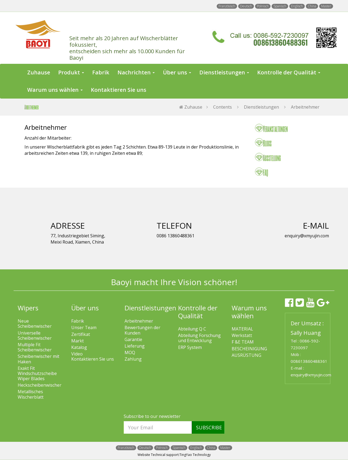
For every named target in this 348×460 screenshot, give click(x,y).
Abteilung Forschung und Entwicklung (199, 338)
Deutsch (246, 6)
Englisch (297, 6)
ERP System (190, 347)
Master (326, 6)
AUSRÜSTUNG (246, 355)
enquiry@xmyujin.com (311, 374)
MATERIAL (242, 329)
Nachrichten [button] (136, 72)
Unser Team (84, 327)
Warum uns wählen (249, 311)
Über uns (85, 307)
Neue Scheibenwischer (35, 324)
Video (77, 354)
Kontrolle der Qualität (197, 311)
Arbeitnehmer (305, 107)
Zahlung (133, 359)
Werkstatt (242, 335)
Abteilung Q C (192, 329)
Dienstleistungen (261, 107)
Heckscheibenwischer (39, 385)
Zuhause (38, 72)
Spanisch (280, 6)
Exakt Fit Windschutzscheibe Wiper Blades (37, 374)
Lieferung (135, 346)
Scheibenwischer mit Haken (38, 359)
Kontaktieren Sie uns (118, 89)
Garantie (133, 339)
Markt (77, 341)
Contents (222, 107)
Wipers (28, 307)
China (312, 6)
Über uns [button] (177, 72)
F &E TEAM (243, 342)
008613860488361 (309, 361)
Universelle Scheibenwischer (35, 335)
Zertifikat (80, 334)
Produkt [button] (71, 72)
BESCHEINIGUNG (249, 348)
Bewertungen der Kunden (142, 330)
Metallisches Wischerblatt (31, 394)
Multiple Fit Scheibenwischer (35, 347)
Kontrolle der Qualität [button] (288, 72)
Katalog (79, 347)
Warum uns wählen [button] (55, 89)
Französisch (227, 6)
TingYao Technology (195, 454)
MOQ (130, 352)
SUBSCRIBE (209, 427)
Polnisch (263, 6)
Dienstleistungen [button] (224, 72)
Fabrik (100, 72)
